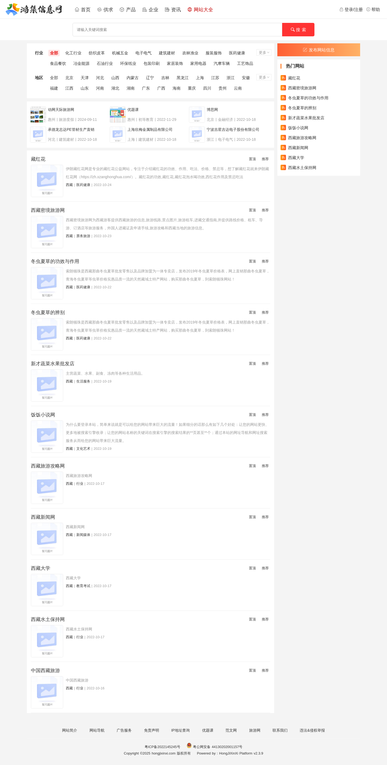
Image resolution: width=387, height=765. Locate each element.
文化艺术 (83, 449)
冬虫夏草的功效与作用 (55, 261)
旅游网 (254, 730)
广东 (146, 88)
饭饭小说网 (43, 414)
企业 (150, 9)
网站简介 (69, 730)
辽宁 (150, 77)
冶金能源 (81, 63)
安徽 (246, 77)
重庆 (192, 88)
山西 (115, 77)
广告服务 (124, 730)
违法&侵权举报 (312, 730)
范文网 (231, 730)
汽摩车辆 (222, 63)
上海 (200, 77)
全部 (54, 53)
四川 (207, 88)
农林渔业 (190, 53)
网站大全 (200, 9)
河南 (100, 88)
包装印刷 (152, 63)
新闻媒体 (83, 535)
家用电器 (198, 63)
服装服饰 (214, 53)
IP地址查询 (180, 730)
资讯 (173, 9)
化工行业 (73, 53)
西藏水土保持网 (48, 619)
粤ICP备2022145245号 (162, 747)
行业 (79, 484)
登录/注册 (351, 9)
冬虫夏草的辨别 (48, 312)
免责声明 (151, 730)
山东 (85, 88)
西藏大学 (40, 568)
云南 (238, 88)
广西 (161, 88)
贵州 (222, 88)
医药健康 (237, 53)
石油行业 (105, 63)
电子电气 (143, 53)
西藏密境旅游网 (48, 210)
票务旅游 (83, 236)
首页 (82, 9)
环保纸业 (128, 63)
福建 (54, 88)
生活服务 (83, 381)
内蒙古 (133, 77)
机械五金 (120, 53)
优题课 (207, 730)
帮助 (373, 9)
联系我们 (280, 730)
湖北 (115, 88)
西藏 (69, 185)
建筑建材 (167, 53)
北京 (69, 77)
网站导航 (97, 730)
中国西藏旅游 (45, 670)
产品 (128, 9)
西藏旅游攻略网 (48, 466)
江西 (69, 88)
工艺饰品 (245, 63)
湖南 (131, 88)
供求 (105, 9)
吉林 (165, 77)
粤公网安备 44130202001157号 (214, 747)
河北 (100, 77)
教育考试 (83, 586)
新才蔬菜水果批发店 (52, 363)
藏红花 (38, 159)
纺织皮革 (97, 53)
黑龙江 (183, 77)
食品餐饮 (58, 63)
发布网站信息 (319, 50)
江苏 (215, 77)
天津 (85, 77)
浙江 (231, 77)
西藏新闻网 (43, 517)
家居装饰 (175, 63)
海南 (177, 88)
